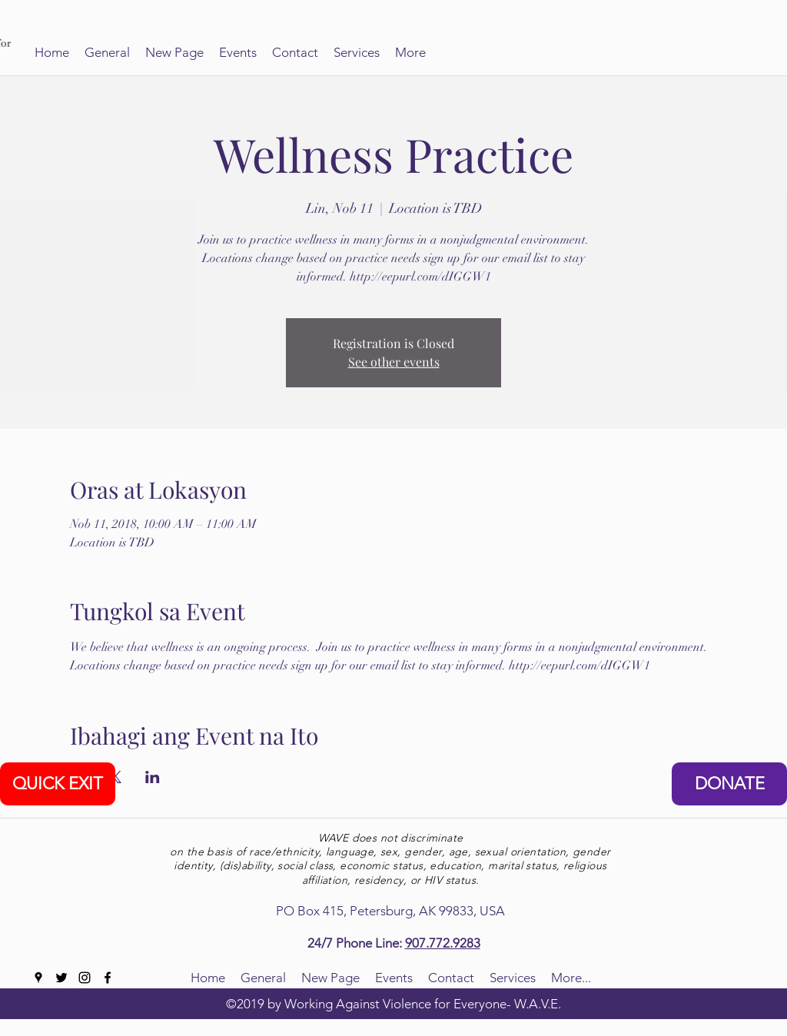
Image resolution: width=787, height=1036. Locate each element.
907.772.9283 (442, 943)
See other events (394, 362)
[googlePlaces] (38, 977)
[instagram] (84, 977)
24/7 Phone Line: (356, 943)
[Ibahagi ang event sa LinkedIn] (152, 777)
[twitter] (61, 977)
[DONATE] (729, 783)
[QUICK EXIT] (57, 783)
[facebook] (107, 977)
